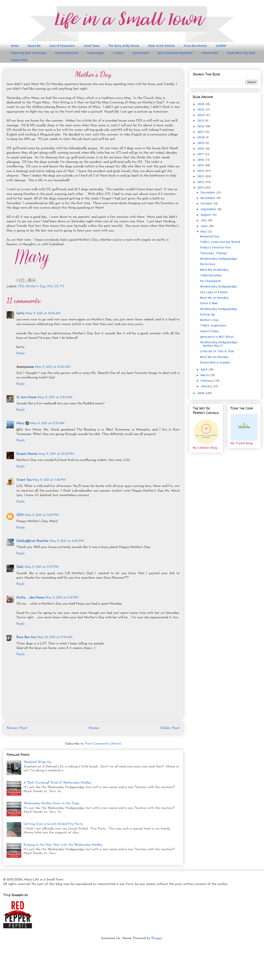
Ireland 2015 (140, 53)
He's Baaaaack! (210, 281)
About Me (34, 45)
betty (20, 313)
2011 (200, 187)
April (204, 369)
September (209, 209)
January (207, 386)
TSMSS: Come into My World (220, 242)
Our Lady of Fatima (213, 292)
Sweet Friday (209, 331)
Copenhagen (95, 53)
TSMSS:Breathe (210, 275)
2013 (201, 176)
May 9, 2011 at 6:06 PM (67, 541)
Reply (20, 353)
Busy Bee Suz (26, 637)
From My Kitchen (195, 45)
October (207, 203)
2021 (201, 131)
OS (56, 286)
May (204, 231)
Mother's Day (36, 286)
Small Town (91, 45)
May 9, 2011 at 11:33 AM (47, 423)
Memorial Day (209, 236)
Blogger (156, 938)
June (205, 226)
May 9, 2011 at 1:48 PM (49, 480)
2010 (201, 393)
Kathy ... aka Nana (30, 597)
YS (62, 286)
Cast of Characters (62, 45)
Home (15, 45)
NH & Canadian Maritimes (175, 53)
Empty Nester (27, 454)
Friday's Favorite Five (215, 247)
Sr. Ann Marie (26, 397)
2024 (201, 115)
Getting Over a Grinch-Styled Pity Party (53, 824)
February (207, 380)
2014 (201, 170)
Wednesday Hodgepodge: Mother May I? (219, 343)
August (206, 214)
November (208, 198)
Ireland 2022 (209, 53)
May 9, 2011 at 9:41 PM (61, 597)
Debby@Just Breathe (32, 541)
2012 (201, 182)
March (205, 375)
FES (21, 286)
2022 (201, 126)
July (204, 220)
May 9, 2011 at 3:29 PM (42, 515)
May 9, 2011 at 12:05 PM (56, 454)
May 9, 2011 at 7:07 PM (42, 567)
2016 (201, 159)
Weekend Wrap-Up (37, 762)
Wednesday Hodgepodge (218, 258)
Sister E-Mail (209, 303)
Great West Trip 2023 (241, 53)
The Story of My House (123, 45)
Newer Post (17, 728)
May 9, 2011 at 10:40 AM (53, 367)
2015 (201, 165)
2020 (201, 137)
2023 (201, 120)
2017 (201, 154)
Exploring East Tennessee (28, 53)
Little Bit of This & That (217, 351)
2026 (201, 104)
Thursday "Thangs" (214, 253)
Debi (19, 567)
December (208, 192)
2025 (201, 109)
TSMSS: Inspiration (213, 325)
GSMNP (221, 45)
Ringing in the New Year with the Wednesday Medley (63, 845)
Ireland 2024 (19, 60)
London (118, 53)
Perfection (207, 264)
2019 (201, 143)
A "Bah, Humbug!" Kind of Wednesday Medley (57, 782)
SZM (20, 515)
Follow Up (207, 314)
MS (49, 286)
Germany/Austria (66, 53)
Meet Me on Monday (214, 269)
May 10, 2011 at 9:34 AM (54, 637)
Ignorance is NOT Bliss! (217, 336)
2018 (201, 148)
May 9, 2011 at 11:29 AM (55, 397)
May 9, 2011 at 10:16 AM (43, 313)
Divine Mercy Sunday (215, 362)
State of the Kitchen (161, 45)
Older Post (170, 728)
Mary (20, 423)
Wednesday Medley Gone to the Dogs (51, 803)
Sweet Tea (23, 480)
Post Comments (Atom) (103, 743)
